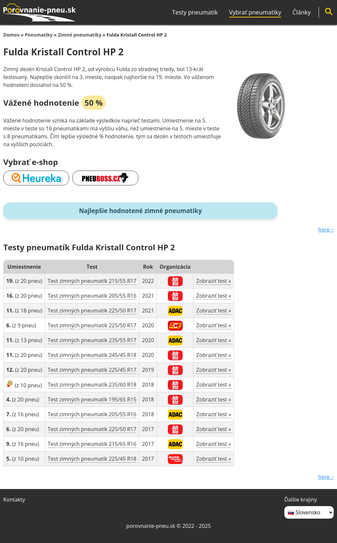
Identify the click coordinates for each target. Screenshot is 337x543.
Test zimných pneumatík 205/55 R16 (92, 295)
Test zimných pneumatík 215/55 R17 (92, 281)
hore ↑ (326, 229)
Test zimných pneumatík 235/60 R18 (92, 384)
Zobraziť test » (213, 281)
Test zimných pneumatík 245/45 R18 (92, 355)
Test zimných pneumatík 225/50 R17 (92, 310)
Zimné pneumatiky (79, 35)
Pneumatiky (39, 35)
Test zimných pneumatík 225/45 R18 (92, 458)
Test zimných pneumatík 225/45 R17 (92, 369)
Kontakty (14, 499)
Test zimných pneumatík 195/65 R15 (92, 399)
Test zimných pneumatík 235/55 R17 (92, 340)
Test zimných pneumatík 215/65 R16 (92, 444)
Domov (11, 35)
